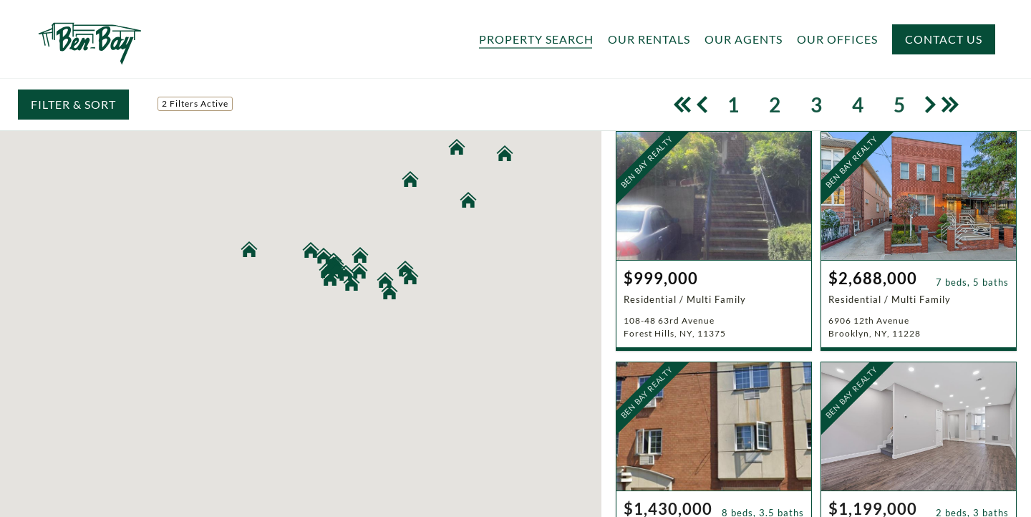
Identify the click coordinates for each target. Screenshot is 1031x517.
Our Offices (837, 39)
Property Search (536, 39)
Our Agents (744, 39)
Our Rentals (649, 39)
